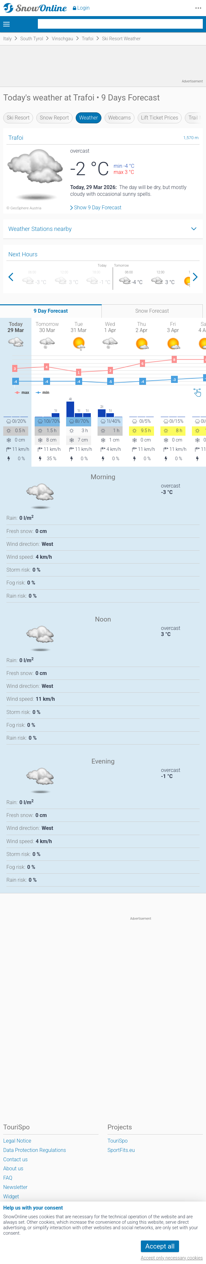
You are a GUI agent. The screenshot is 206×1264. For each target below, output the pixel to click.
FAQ (7, 1178)
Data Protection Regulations (34, 1150)
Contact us (15, 1159)
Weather (88, 118)
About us (13, 1168)
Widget (11, 1196)
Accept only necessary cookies (172, 1258)
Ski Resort (18, 118)
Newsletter (15, 1187)
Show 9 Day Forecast (98, 207)
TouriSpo (117, 1141)
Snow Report (54, 118)
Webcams (119, 118)
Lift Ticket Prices (159, 118)
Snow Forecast (152, 311)
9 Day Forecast (51, 311)
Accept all (160, 1246)
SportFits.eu (121, 1150)
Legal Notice (17, 1141)
